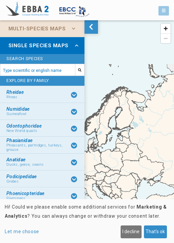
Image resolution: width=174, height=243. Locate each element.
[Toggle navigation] (163, 11)
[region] (87, 131)
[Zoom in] (166, 28)
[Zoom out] (166, 38)
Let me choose (22, 231)
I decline (131, 231)
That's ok (155, 231)
